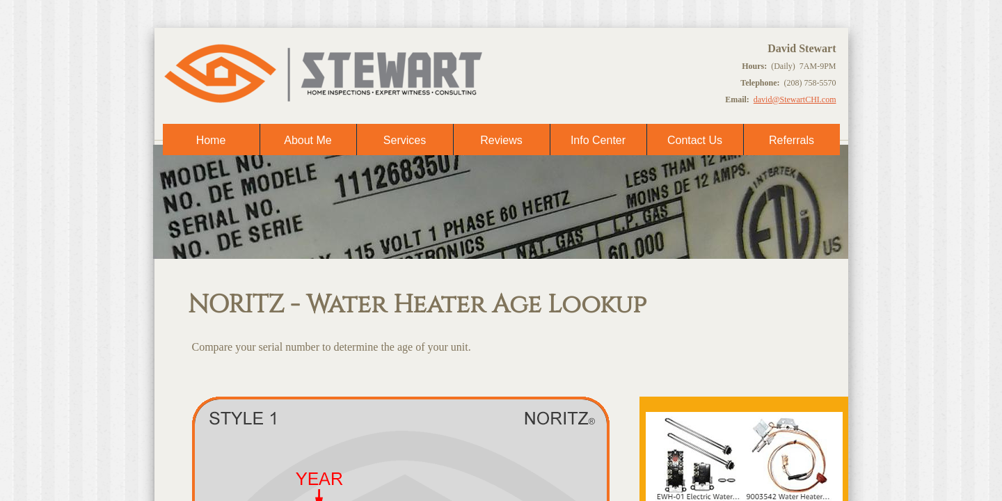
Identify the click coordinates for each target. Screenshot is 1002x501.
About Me (307, 140)
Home (211, 140)
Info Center (598, 140)
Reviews (501, 140)
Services (404, 140)
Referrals (791, 140)
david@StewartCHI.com (795, 99)
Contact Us (694, 140)
